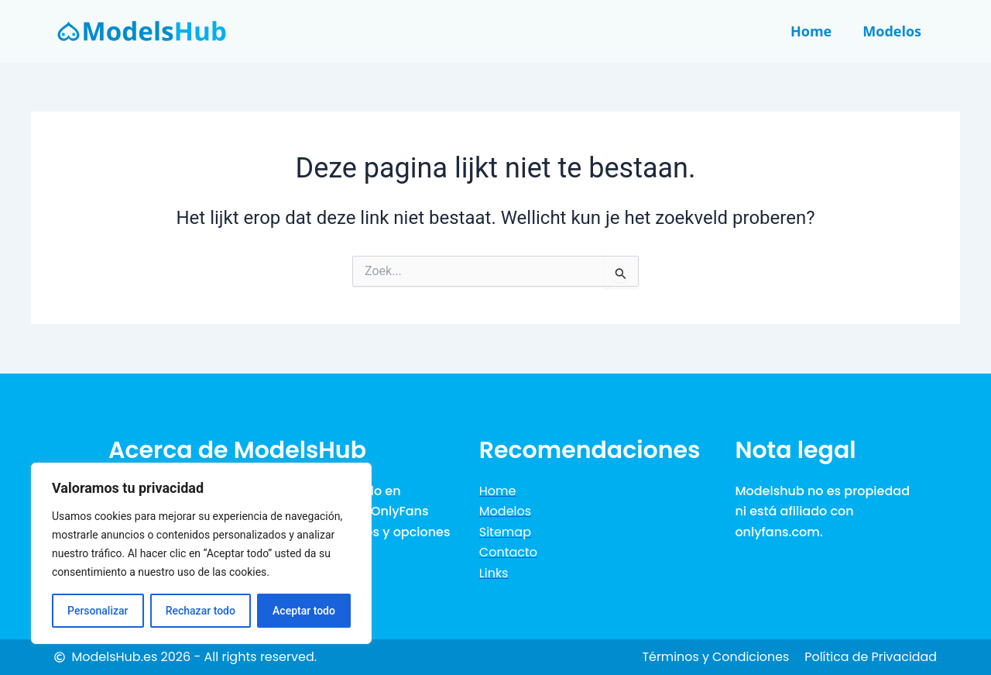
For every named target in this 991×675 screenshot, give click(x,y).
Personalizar (97, 610)
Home (811, 31)
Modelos (891, 31)
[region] (201, 553)
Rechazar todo (200, 610)
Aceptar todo (304, 610)
